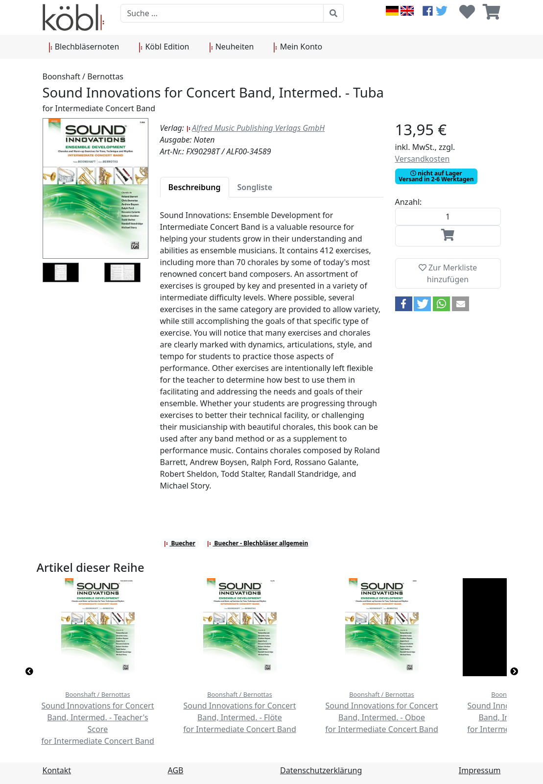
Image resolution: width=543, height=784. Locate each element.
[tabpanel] (271, 356)
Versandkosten (422, 158)
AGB (176, 770)
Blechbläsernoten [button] (83, 47)
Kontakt (57, 770)
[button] (403, 303)
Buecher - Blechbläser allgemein (257, 543)
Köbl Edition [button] (164, 47)
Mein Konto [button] (297, 47)
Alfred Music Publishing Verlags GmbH (255, 127)
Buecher (179, 543)
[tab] (194, 187)
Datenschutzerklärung (321, 770)
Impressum (480, 770)
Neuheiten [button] (231, 47)
